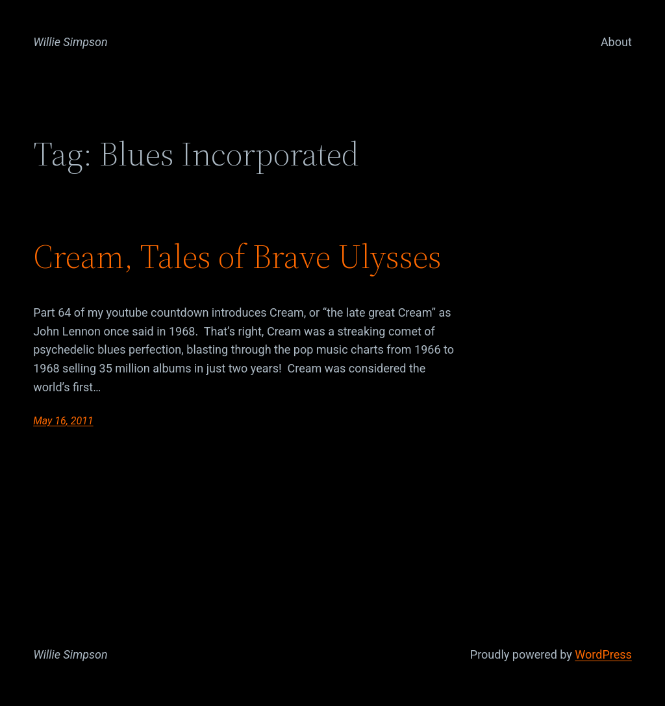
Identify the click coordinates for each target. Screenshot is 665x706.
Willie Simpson (70, 42)
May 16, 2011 (63, 421)
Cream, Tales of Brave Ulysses (237, 256)
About (616, 42)
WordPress (603, 654)
